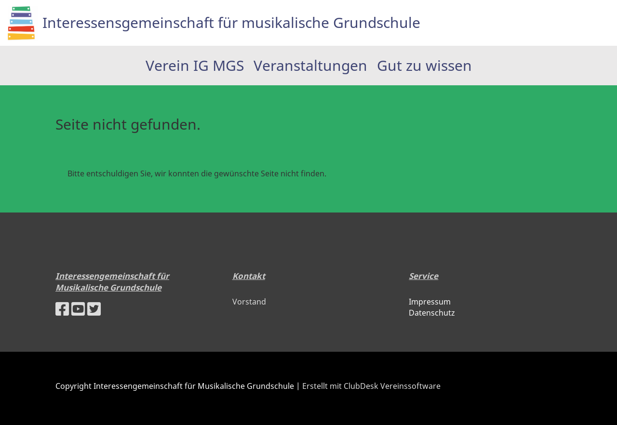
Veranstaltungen (310, 65)
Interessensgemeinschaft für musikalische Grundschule (231, 22)
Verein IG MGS (195, 65)
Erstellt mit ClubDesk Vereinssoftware (371, 386)
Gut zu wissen (424, 65)
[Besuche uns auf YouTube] (78, 308)
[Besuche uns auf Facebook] (62, 308)
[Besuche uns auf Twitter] (94, 308)
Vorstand (249, 301)
